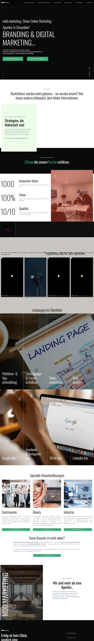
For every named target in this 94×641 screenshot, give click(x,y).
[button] (19, 138)
